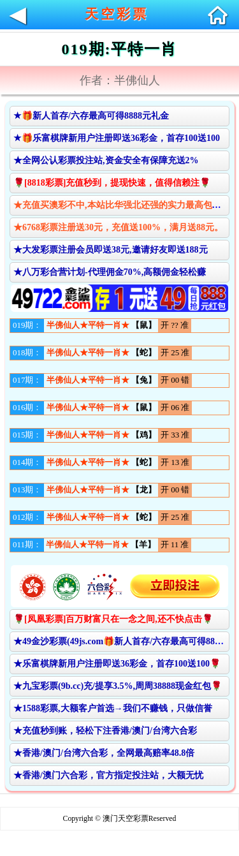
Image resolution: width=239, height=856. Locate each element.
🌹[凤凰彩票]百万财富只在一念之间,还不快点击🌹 (113, 619)
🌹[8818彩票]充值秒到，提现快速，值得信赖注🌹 (111, 183)
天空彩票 (116, 14)
